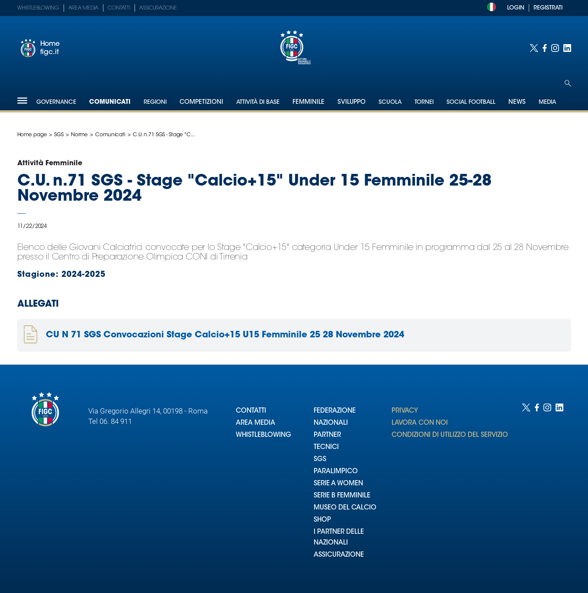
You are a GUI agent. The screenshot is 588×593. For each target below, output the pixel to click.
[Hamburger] (22, 101)
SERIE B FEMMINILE (342, 496)
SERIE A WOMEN (338, 484)
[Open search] (568, 83)
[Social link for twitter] (534, 48)
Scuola (390, 102)
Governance (56, 102)
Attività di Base (258, 102)
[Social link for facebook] (545, 48)
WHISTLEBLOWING (263, 435)
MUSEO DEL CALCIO (345, 508)
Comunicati (110, 102)
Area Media (83, 8)
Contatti (119, 8)
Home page (32, 135)
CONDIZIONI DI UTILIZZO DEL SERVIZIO (450, 435)
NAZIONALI (331, 423)
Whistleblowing (38, 8)
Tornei (424, 102)
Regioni (155, 102)
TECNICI (326, 447)
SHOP (322, 520)
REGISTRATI (547, 8)
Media (547, 102)
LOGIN (515, 8)
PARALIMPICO (336, 471)
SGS (59, 135)
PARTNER (327, 435)
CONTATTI (251, 411)
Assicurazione (158, 8)
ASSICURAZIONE (339, 555)
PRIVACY (405, 411)
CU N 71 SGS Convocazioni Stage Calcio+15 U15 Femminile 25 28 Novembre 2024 (225, 335)
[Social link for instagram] (555, 48)
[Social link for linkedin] (567, 48)
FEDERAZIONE (335, 411)
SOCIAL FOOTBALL (471, 102)
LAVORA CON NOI (420, 423)
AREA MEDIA (255, 423)
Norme (79, 135)
